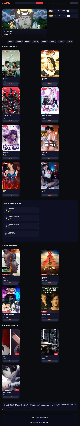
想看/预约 (10, 83)
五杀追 (68, 10)
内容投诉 (49, 420)
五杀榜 (64, 3)
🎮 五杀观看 (6, 34)
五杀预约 (10, 360)
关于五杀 (31, 420)
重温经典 (10, 282)
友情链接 (43, 420)
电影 (49, 3)
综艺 (56, 3)
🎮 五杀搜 (40, 2)
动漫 (60, 3)
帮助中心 (37, 420)
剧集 (53, 3)
